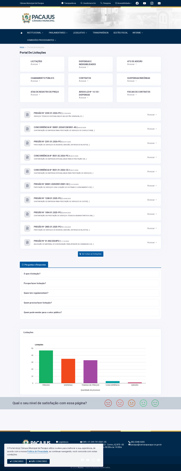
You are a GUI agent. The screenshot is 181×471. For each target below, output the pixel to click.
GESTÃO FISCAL (120, 33)
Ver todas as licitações (91, 254)
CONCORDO (16, 461)
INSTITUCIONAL (35, 32)
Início (22, 47)
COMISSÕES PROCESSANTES (41, 40)
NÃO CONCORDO (38, 461)
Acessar (35, 64)
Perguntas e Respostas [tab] (34, 265)
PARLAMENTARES (58, 32)
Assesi (81, 467)
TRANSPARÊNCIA (101, 33)
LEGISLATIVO (80, 32)
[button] (90, 273)
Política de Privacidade (37, 451)
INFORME (138, 32)
